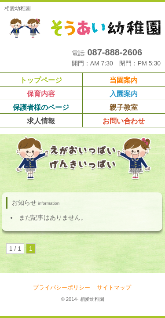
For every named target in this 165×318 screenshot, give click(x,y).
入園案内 (124, 94)
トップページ (41, 80)
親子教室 (124, 107)
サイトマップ (114, 288)
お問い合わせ (124, 121)
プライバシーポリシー (61, 288)
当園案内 (124, 80)
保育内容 (41, 94)
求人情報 (41, 121)
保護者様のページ (41, 107)
